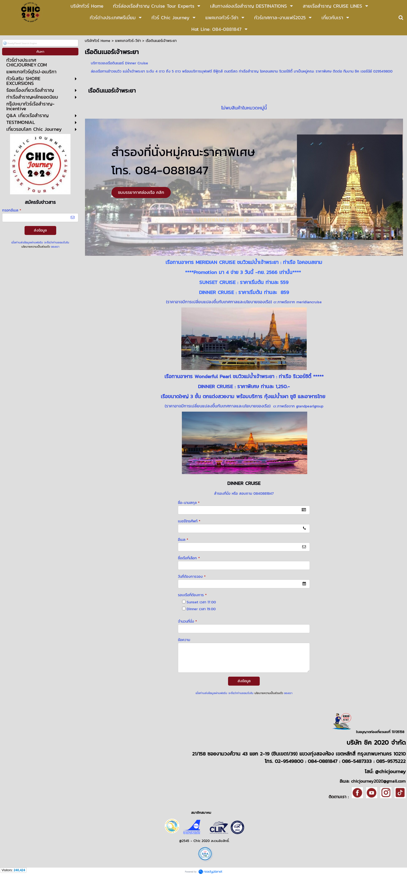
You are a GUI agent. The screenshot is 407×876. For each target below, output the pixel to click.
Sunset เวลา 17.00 (201, 602)
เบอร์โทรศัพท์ (189, 521)
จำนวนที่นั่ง (187, 621)
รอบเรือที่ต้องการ (192, 595)
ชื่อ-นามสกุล (189, 503)
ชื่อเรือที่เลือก (189, 558)
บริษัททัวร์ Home (97, 41)
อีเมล (183, 539)
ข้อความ (184, 640)
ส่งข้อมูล (40, 230)
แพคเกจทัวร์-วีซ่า (128, 41)
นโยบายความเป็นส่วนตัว (35, 246)
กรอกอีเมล (11, 210)
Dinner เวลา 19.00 (201, 609)
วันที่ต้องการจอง (192, 576)
